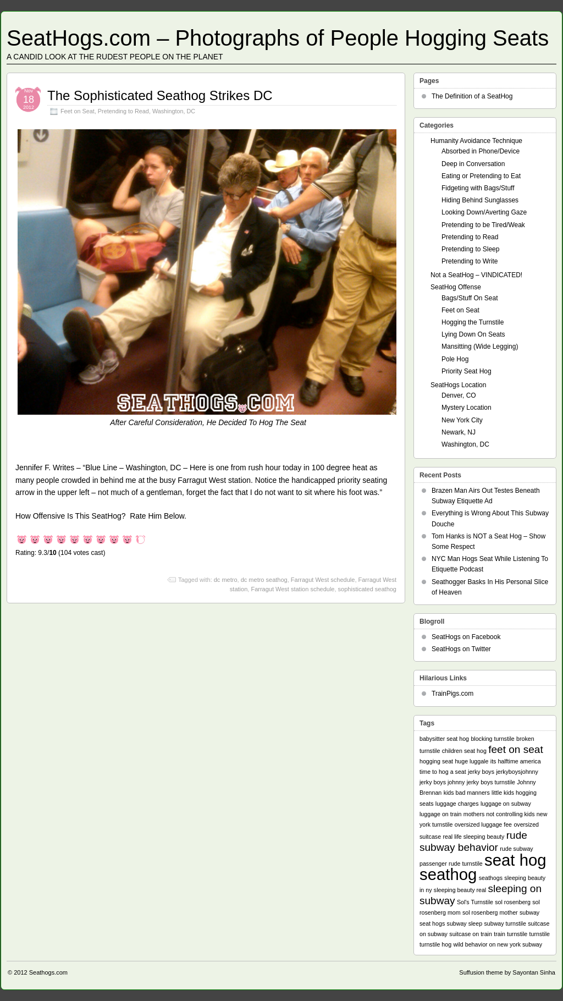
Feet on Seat (77, 111)
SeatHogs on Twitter (461, 649)
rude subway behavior (473, 841)
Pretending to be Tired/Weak (483, 225)
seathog (448, 874)
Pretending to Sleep (470, 249)
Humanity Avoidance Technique (476, 141)
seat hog (515, 860)
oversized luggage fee (483, 824)
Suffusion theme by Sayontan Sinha (507, 972)
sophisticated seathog (367, 589)
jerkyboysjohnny (517, 771)
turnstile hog (435, 944)
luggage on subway (506, 803)
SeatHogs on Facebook (466, 637)
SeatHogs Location (458, 385)
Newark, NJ (458, 432)
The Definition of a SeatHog (472, 96)
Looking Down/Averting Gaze (484, 212)
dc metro (226, 579)
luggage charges (457, 803)
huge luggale (471, 761)
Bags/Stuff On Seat (469, 298)
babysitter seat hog (444, 738)
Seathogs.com (48, 972)
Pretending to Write (469, 261)
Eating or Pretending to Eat (481, 176)
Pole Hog (454, 359)
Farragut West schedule (323, 579)
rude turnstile (466, 863)
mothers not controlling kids (499, 814)
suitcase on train (470, 934)
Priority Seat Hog (466, 371)
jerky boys (481, 771)
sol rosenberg (513, 902)
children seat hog (464, 750)
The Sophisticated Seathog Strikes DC (160, 95)
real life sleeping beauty (473, 836)
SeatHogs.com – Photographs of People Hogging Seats (278, 38)
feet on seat (515, 749)
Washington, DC (173, 111)
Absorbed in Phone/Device (480, 151)
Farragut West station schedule (292, 589)
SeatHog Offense (455, 287)
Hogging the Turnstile (472, 322)
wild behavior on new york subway (497, 944)
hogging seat (436, 761)
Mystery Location (466, 407)
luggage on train (440, 814)
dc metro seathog (264, 579)
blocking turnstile (492, 738)
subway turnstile (505, 923)
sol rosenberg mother (490, 912)
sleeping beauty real (460, 890)
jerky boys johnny (442, 782)
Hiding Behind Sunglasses (479, 200)
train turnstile (510, 934)
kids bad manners (467, 792)
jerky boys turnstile (491, 782)
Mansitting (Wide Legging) (479, 346)
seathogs (491, 878)
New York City (462, 420)
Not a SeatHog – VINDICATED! (476, 275)
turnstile (539, 934)
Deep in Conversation (473, 164)
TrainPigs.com (452, 693)
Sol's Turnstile (475, 902)
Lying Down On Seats (473, 334)
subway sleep (465, 923)
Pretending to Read (123, 111)
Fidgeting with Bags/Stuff (478, 188)
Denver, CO (458, 395)
